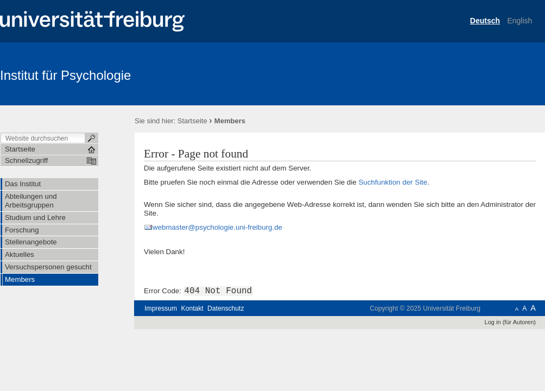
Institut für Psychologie (65, 75)
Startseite (192, 121)
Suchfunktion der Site (392, 182)
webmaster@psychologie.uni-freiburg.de (217, 227)
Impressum (160, 308)
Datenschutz (225, 308)
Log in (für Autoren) (510, 322)
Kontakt (192, 308)
